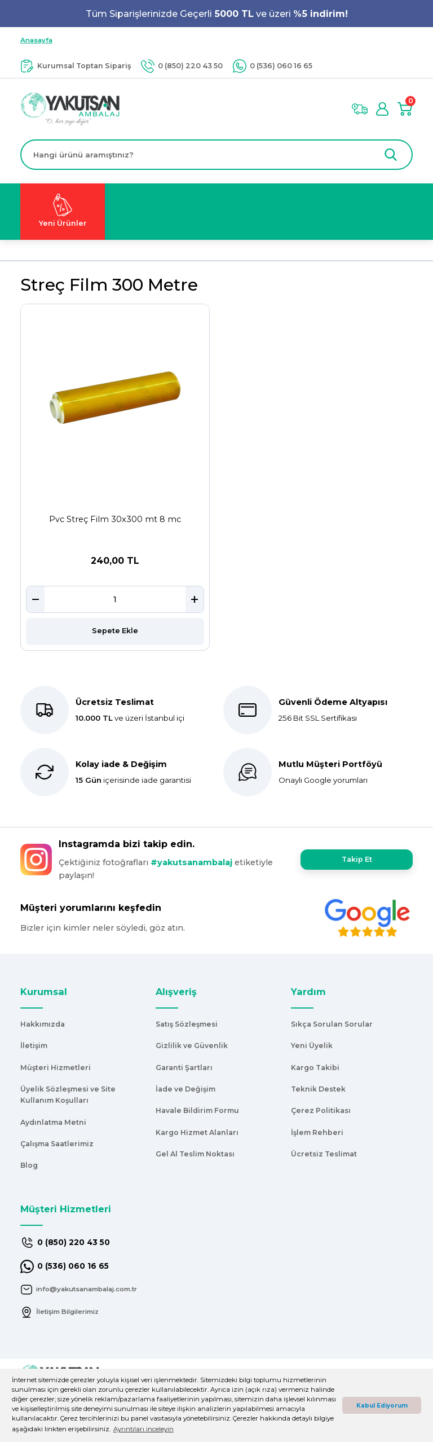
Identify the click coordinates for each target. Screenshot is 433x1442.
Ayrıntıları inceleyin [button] (143, 1429)
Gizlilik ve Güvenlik (192, 1045)
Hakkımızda (42, 1024)
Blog (29, 1165)
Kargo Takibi (315, 1067)
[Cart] (405, 109)
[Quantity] (115, 599)
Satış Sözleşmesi (187, 1024)
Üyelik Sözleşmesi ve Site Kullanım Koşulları (68, 1094)
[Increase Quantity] (194, 599)
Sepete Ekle (115, 630)
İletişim (33, 1045)
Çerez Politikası (321, 1110)
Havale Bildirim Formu (197, 1110)
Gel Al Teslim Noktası (195, 1154)
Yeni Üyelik (312, 1045)
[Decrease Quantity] (35, 599)
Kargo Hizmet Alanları (197, 1132)
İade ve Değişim (185, 1089)
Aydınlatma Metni (53, 1122)
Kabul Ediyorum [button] (382, 1405)
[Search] (216, 154)
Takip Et (357, 859)
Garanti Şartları (184, 1067)
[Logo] (70, 108)
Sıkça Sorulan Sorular (332, 1024)
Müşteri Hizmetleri (55, 1067)
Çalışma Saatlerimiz (57, 1143)
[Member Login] (382, 109)
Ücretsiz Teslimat (324, 1154)
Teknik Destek (318, 1089)
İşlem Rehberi (317, 1132)
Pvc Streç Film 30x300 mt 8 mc (115, 519)
